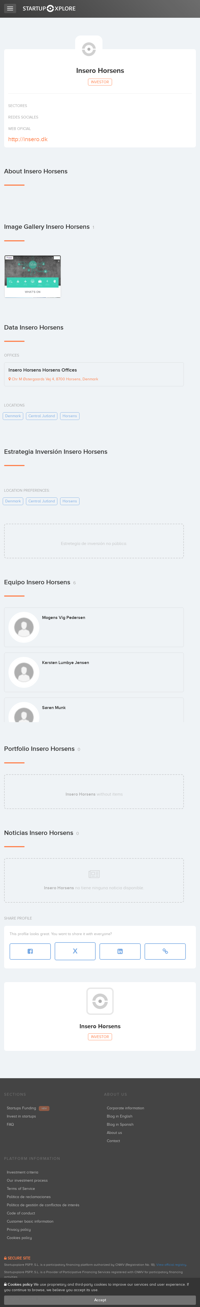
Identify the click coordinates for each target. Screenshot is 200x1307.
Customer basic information (30, 1221)
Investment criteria (22, 1172)
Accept (100, 1300)
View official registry (171, 1265)
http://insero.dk (28, 139)
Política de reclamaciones (29, 1197)
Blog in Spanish (120, 1124)
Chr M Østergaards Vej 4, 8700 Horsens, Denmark (53, 379)
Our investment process (27, 1180)
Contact (113, 1141)
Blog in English (120, 1116)
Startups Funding (28, 1108)
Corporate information (125, 1108)
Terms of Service (21, 1189)
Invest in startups (21, 1116)
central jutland (41, 416)
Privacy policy (19, 1230)
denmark (13, 416)
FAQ (10, 1124)
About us (114, 1133)
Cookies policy (19, 1238)
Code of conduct (21, 1213)
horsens (70, 416)
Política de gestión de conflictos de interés (43, 1205)
